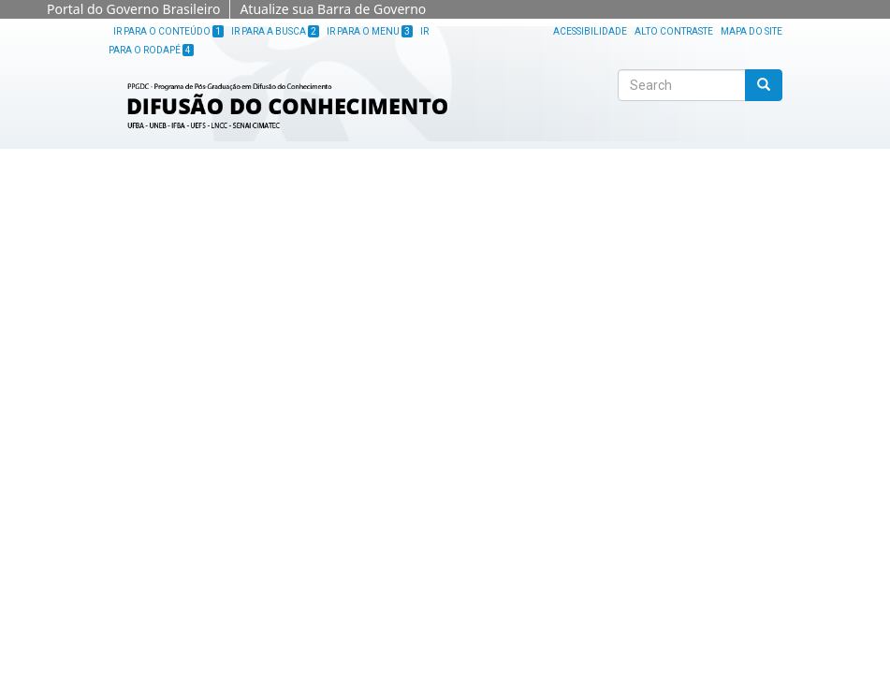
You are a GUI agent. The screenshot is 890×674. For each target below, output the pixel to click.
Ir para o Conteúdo (168, 31)
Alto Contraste (674, 31)
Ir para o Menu (370, 31)
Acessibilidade (590, 31)
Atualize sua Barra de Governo (333, 9)
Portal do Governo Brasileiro (133, 9)
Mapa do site (751, 31)
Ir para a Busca (275, 31)
